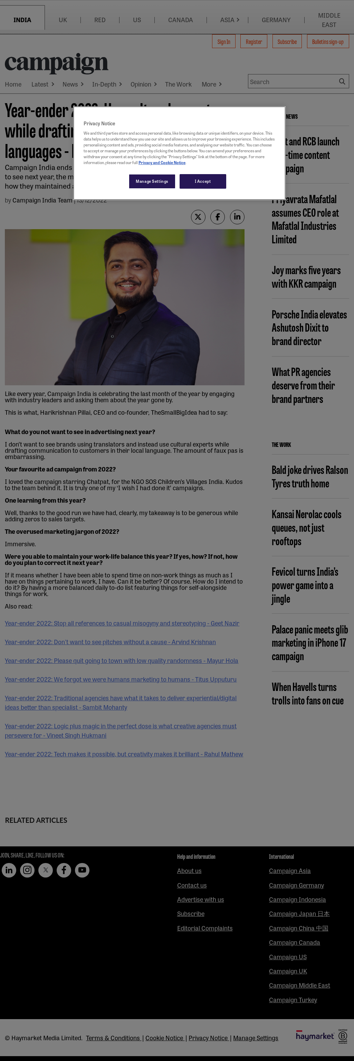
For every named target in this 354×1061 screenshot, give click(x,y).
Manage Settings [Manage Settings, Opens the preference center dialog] (152, 181)
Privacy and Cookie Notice (161, 162)
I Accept (203, 181)
